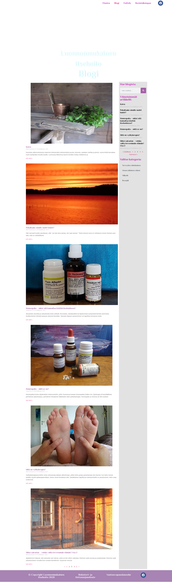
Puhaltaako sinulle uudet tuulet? (40, 228)
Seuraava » (133, 155)
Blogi (116, 3)
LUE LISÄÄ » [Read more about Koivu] (29, 159)
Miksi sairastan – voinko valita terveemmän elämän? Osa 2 (51, 553)
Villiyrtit (125, 176)
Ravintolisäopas (143, 3)
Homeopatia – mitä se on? (37, 389)
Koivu (28, 147)
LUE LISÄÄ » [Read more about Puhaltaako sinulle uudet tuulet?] (29, 239)
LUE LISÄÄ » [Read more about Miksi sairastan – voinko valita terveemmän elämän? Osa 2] (29, 564)
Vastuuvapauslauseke (119, 574)
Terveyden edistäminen (131, 166)
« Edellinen (127, 152)
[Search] (143, 91)
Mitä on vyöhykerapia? (35, 470)
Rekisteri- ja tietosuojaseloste (85, 576)
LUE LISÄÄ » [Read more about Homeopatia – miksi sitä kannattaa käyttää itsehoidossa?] (29, 320)
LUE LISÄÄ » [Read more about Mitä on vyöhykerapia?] (29, 483)
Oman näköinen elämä (131, 171)
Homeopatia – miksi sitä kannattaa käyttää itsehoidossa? (50, 309)
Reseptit (125, 181)
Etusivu (106, 3)
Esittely (127, 3)
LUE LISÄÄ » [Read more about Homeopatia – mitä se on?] (29, 401)
